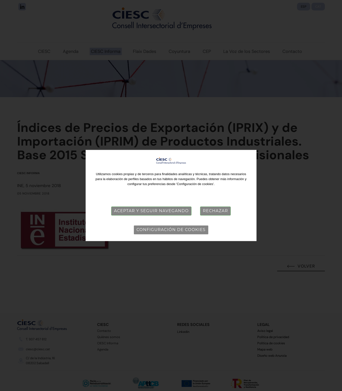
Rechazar (215, 210)
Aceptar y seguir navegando (151, 210)
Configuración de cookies (170, 229)
